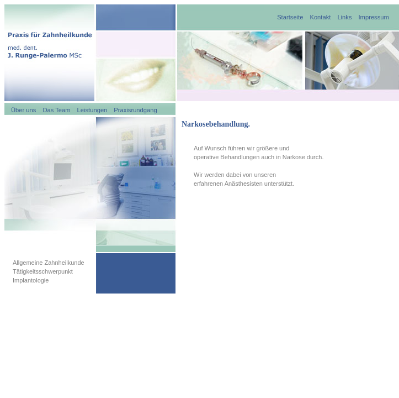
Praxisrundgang (135, 110)
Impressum (374, 17)
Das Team (56, 110)
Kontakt (320, 17)
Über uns (23, 110)
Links (344, 17)
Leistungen (92, 110)
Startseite (290, 17)
